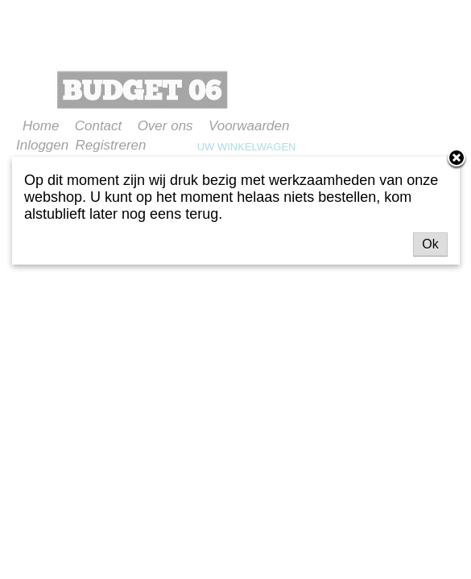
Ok (430, 244)
